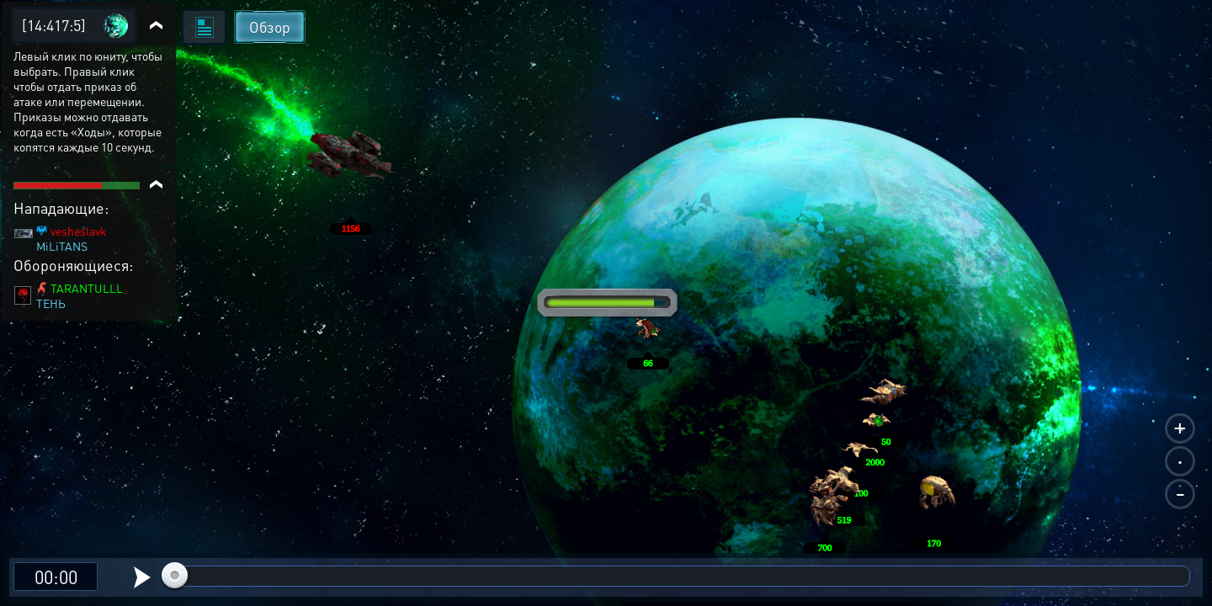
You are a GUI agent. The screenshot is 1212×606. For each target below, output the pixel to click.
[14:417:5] (54, 25)
